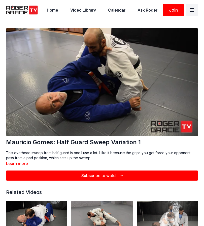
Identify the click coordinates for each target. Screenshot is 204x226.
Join (173, 10)
